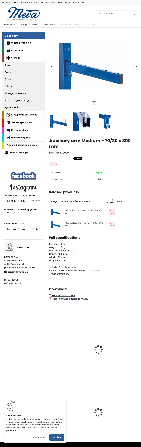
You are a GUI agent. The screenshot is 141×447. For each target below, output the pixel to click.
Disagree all (39, 437)
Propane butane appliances (22, 145)
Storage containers (15, 93)
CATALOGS (78, 2)
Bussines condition (61, 2)
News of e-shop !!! (16, 153)
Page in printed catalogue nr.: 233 (68, 298)
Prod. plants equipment (22, 115)
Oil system (15, 50)
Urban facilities (17, 130)
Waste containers (19, 43)
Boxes (8, 79)
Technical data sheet (62, 295)
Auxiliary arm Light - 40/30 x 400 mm (62, 348)
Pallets (8, 86)
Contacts (45, 2)
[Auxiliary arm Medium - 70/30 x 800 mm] (94, 66)
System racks (12, 107)
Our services (12, 2)
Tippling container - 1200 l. (123, 412)
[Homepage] (3, 2)
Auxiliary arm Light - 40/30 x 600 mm (123, 348)
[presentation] (52, 66)
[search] (135, 14)
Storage (23, 24)
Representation (29, 2)
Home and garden (19, 138)
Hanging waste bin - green (93, 415)
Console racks (48, 24)
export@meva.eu (18, 272)
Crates (8, 72)
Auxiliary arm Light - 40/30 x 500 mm (93, 348)
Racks (34, 24)
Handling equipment (20, 122)
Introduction (9, 24)
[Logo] (21, 14)
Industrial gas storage (17, 100)
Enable (57, 437)
